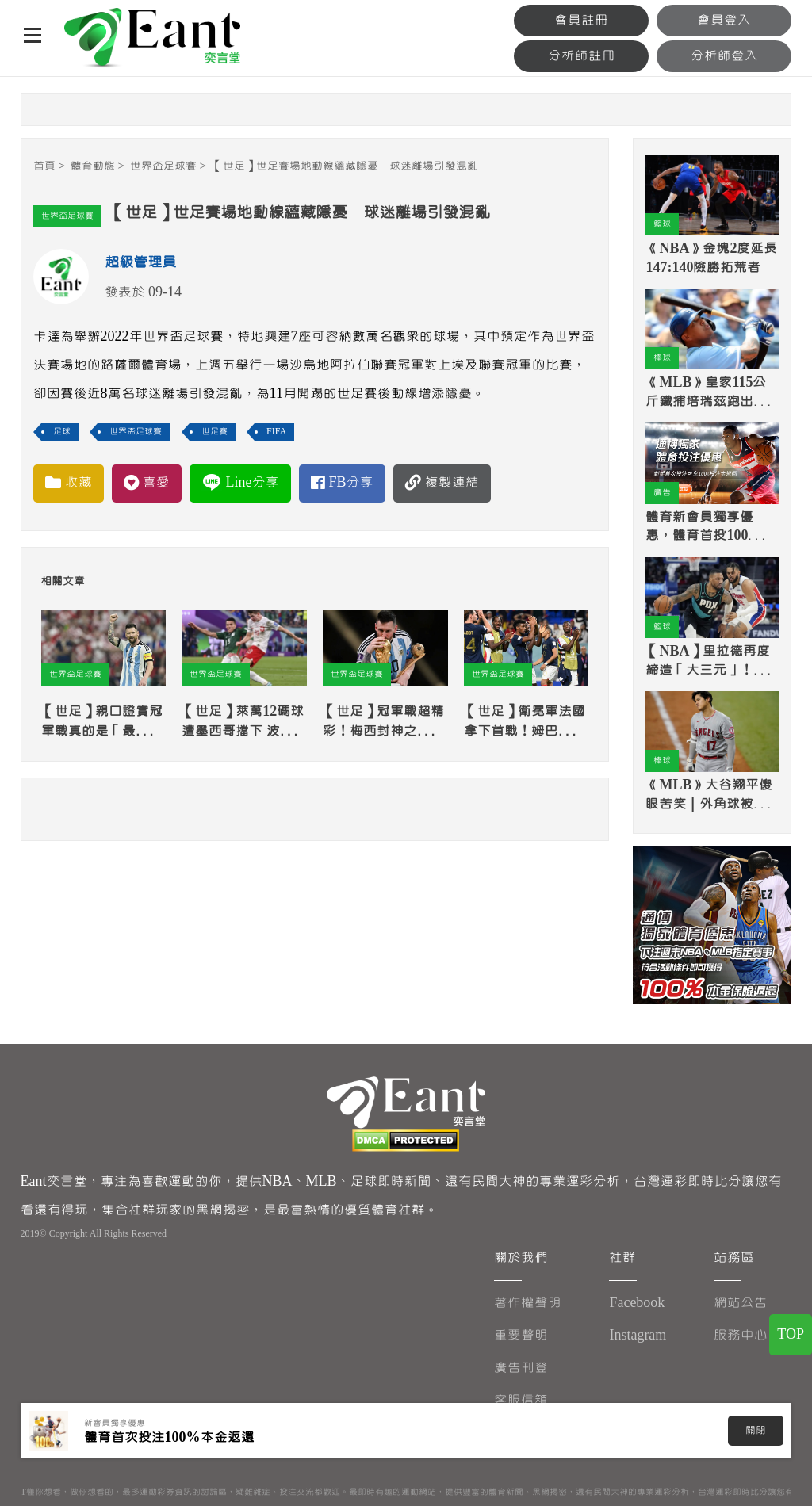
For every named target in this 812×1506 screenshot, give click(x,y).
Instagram (637, 1335)
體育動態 (93, 166)
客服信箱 (521, 1400)
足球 (62, 431)
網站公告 (741, 1302)
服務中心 (741, 1335)
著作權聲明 (527, 1302)
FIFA (276, 431)
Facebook (637, 1302)
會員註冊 (581, 20)
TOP (790, 1334)
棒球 (662, 358)
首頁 (44, 166)
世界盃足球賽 (163, 166)
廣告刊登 (521, 1367)
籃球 (662, 224)
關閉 (755, 1430)
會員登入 (724, 20)
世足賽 (214, 431)
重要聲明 (521, 1335)
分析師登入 (724, 56)
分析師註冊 (581, 56)
